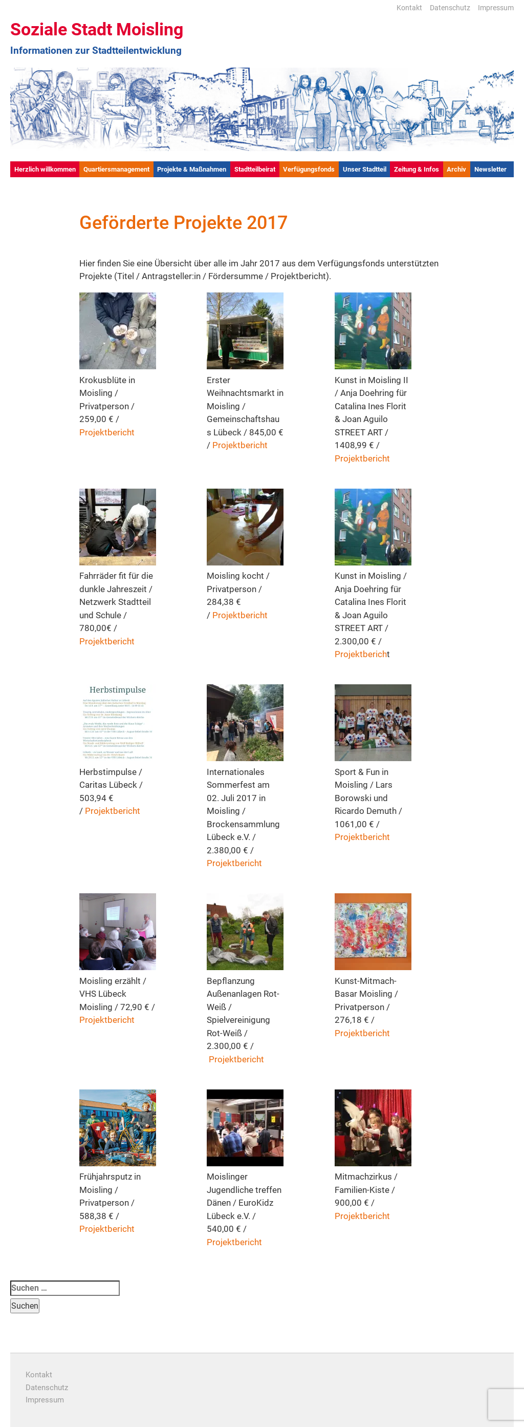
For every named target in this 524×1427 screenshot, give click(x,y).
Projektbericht (107, 432)
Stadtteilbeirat (254, 169)
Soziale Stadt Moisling (96, 29)
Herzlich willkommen (45, 169)
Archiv (456, 169)
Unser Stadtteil (364, 169)
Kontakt (409, 8)
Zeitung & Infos (416, 169)
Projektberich (361, 654)
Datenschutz (450, 8)
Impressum (496, 8)
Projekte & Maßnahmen (191, 169)
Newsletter (490, 169)
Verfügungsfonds (309, 169)
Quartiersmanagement (116, 169)
